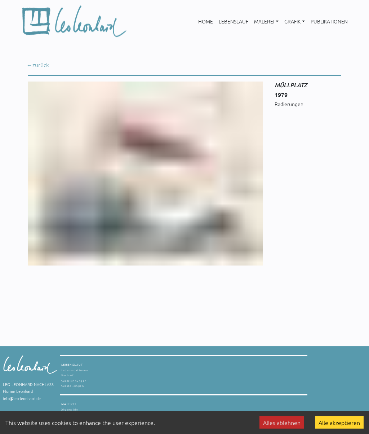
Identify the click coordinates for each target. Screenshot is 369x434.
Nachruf (67, 375)
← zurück (38, 65)
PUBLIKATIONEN (329, 21)
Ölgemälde (69, 409)
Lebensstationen (74, 370)
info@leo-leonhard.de (22, 398)
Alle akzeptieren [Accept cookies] (339, 422)
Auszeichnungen (73, 380)
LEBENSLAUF (233, 21)
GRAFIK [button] (292, 21)
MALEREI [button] (264, 21)
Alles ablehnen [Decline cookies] (282, 422)
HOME (205, 21)
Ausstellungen (72, 385)
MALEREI (68, 404)
